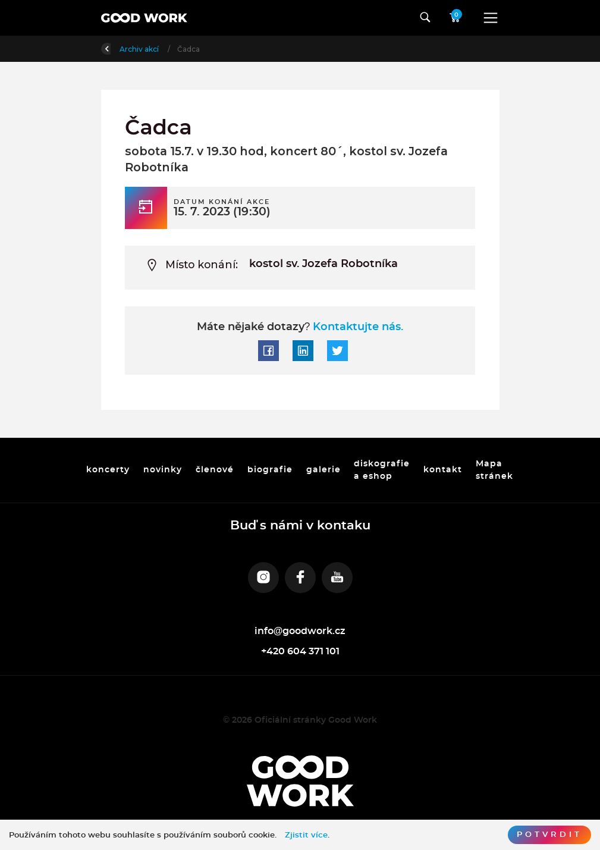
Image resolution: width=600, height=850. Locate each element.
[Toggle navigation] (490, 18)
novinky (162, 469)
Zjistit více (306, 835)
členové (215, 469)
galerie (323, 469)
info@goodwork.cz (300, 631)
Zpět (117, 47)
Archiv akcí (210, 49)
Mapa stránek (495, 469)
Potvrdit (549, 834)
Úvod (163, 49)
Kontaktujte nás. (356, 327)
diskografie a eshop (382, 469)
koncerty (108, 469)
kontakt (443, 469)
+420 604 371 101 (300, 651)
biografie (270, 469)
